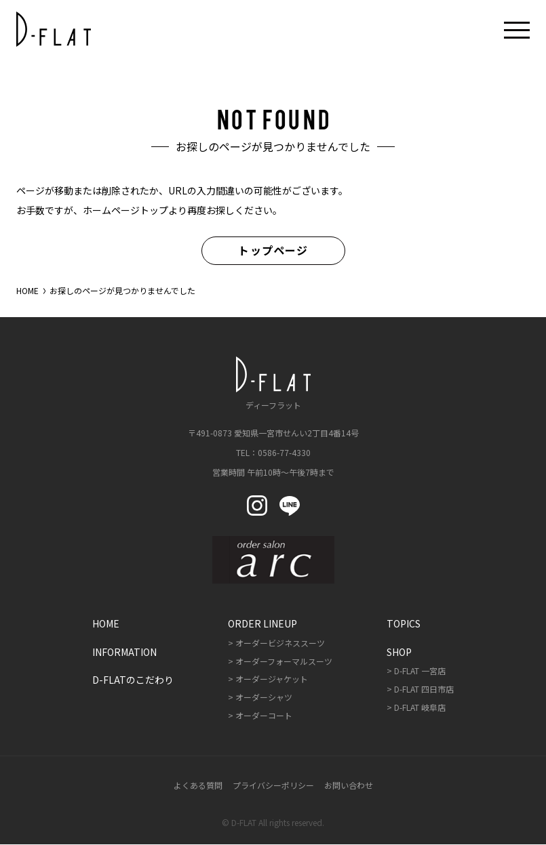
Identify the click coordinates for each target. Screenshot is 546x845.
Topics (404, 624)
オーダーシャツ (263, 697)
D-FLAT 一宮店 (420, 671)
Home (105, 624)
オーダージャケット (271, 679)
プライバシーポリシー (273, 785)
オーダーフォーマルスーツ (283, 661)
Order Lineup (262, 624)
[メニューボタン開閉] (517, 29)
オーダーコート (263, 715)
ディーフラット (273, 383)
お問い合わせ (348, 785)
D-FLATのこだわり (133, 680)
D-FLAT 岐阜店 (420, 707)
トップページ (273, 251)
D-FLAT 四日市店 (424, 689)
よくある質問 (198, 785)
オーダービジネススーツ (280, 642)
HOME (27, 291)
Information (124, 652)
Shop (399, 652)
